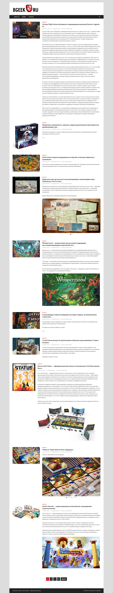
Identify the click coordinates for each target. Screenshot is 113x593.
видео (24, 16)
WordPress (92, 590)
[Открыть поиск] (99, 17)
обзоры (31, 16)
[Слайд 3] (69, 497)
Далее (64, 579)
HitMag (98, 590)
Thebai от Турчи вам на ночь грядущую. (57, 450)
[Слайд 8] (76, 497)
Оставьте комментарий (66, 28)
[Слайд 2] (67, 497)
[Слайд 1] (70, 234)
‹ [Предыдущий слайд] (44, 216)
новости (16, 16)
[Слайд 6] (73, 497)
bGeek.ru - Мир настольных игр (33, 590)
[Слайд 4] (70, 497)
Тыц (43, 137)
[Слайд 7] (74, 497)
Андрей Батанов (56, 28)
